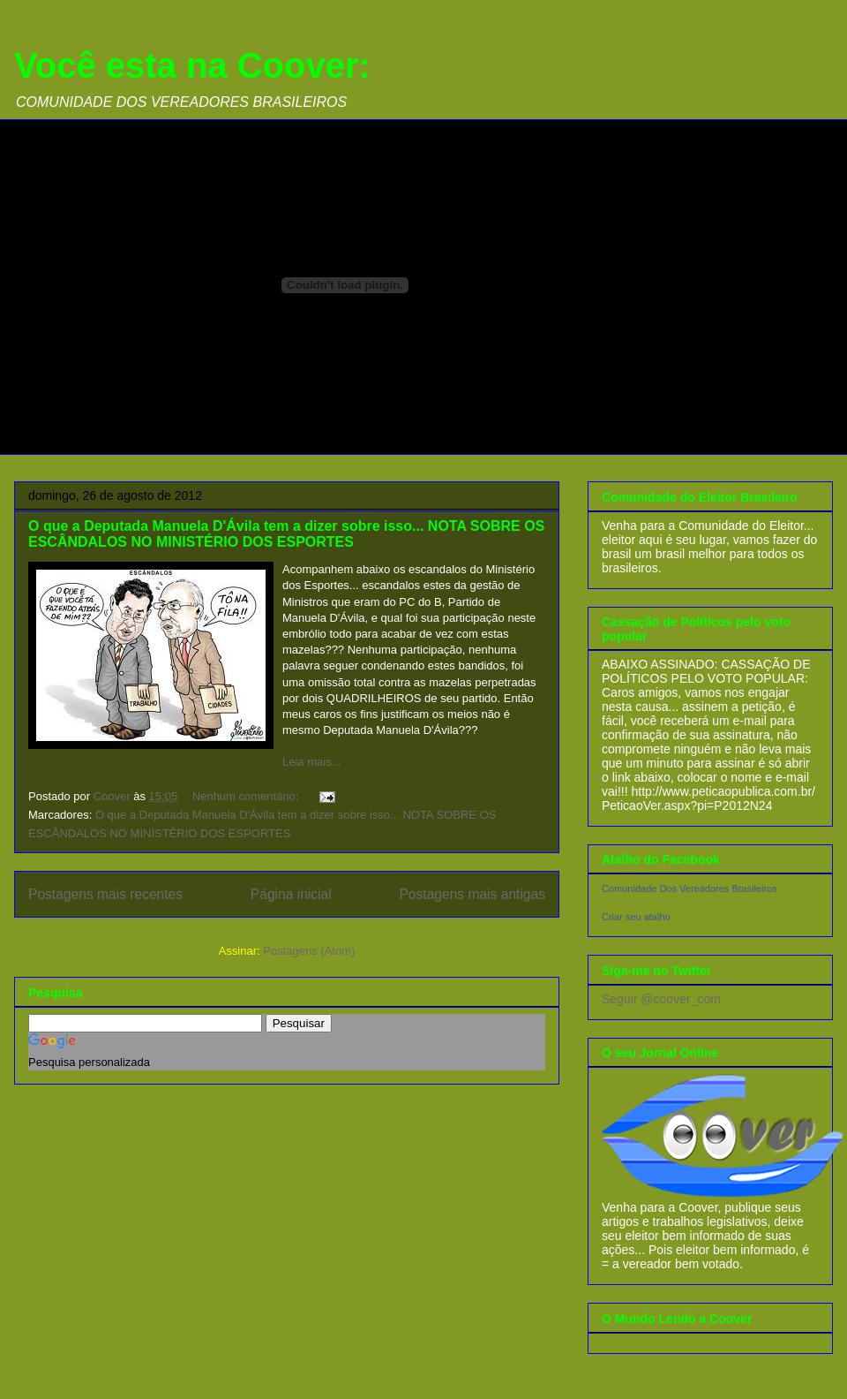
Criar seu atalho (636, 916)
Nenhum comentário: (247, 796)
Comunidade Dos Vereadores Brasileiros (689, 888)
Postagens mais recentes (105, 894)
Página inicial (291, 894)
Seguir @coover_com (661, 999)
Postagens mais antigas (472, 894)
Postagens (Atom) (309, 950)
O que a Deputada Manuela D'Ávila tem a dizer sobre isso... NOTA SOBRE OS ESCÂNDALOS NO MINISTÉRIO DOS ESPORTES (286, 533)
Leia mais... (311, 761)
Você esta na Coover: (192, 65)
